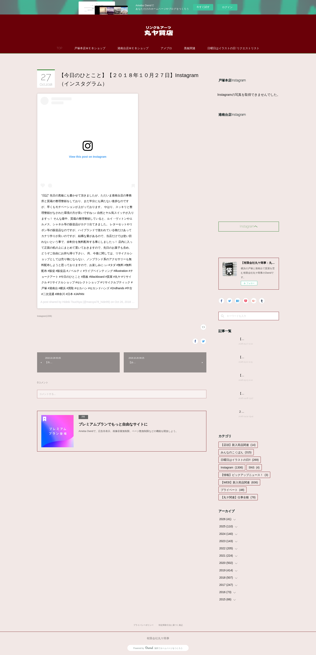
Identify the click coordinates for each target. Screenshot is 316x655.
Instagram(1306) (44, 316)
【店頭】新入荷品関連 (238, 444)
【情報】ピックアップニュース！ (244, 475)
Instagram (232, 467)
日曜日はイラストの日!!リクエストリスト (233, 48)
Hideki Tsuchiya (72, 302)
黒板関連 (189, 48)
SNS (254, 467)
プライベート (232, 489)
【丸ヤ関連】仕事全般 (238, 497)
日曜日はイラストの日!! (240, 459)
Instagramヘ (249, 226)
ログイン (227, 7)
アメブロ (166, 48)
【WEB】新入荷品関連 (239, 482)
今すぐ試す (203, 6)
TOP (59, 48)
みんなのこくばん (236, 452)
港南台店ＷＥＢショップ (133, 48)
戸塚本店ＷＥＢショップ (89, 48)
